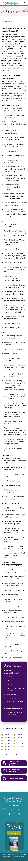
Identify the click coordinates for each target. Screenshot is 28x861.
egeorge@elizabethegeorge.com (15, 809)
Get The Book (14, 833)
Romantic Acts (11, 694)
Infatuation (10, 677)
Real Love (10, 684)
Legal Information (20, 856)
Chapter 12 (19, 746)
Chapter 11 (19, 743)
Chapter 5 (7, 743)
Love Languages (12, 698)
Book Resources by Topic (10, 755)
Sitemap (14, 859)
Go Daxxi (14, 856)
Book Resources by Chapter (11, 728)
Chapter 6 (7, 746)
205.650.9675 (15, 805)
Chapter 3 (7, 737)
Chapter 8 (19, 735)
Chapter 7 (7, 749)
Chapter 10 (19, 740)
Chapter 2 (7, 735)
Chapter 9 (19, 737)
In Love (9, 680)
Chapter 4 (7, 740)
